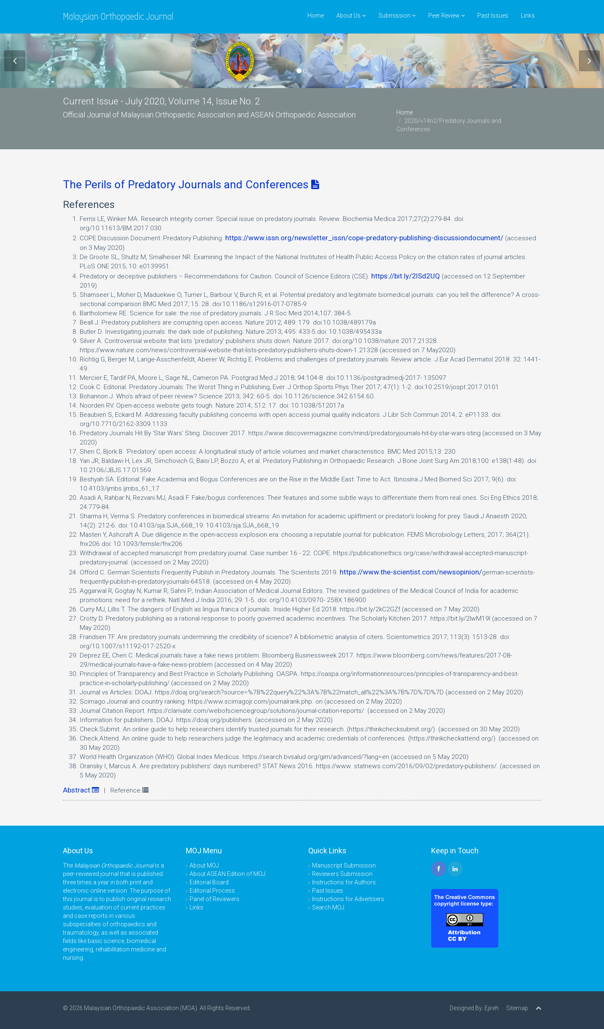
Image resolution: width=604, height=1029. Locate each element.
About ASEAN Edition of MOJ (228, 873)
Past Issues (492, 15)
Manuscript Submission (344, 865)
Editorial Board (209, 882)
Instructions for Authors (344, 882)
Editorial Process (212, 890)
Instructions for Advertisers (348, 899)
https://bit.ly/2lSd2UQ (405, 276)
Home (315, 15)
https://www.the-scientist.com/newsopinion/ (411, 572)
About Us (351, 15)
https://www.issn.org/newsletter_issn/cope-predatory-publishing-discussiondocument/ (364, 238)
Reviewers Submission (342, 873)
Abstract (81, 790)
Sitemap (517, 1008)
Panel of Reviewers (215, 899)
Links (528, 15)
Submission (397, 15)
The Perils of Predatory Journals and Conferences (191, 184)
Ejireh (491, 1008)
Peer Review (446, 15)
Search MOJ (328, 907)
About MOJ (204, 865)
